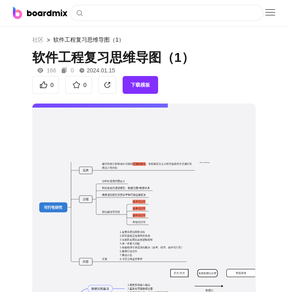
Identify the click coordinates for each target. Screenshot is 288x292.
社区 (38, 39)
